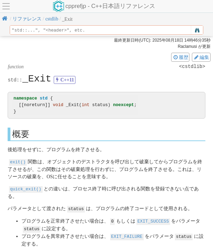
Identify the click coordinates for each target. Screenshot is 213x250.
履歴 (180, 57)
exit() (18, 162)
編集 (201, 57)
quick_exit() (26, 188)
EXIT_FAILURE (127, 235)
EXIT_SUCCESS (153, 220)
